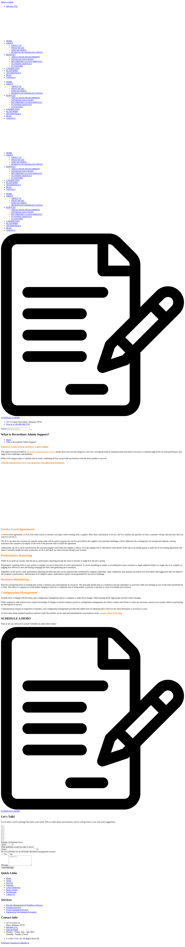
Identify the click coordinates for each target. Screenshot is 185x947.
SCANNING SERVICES (21, 64)
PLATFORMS (12, 71)
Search (4, 429)
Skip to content (7, 2)
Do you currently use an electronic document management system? (28, 852)
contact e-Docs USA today (111, 613)
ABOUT (9, 43)
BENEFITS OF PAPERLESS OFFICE (27, 52)
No (11, 854)
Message (5, 867)
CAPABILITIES (13, 68)
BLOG (9, 75)
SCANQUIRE (17, 66)
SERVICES (11, 55)
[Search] (31, 429)
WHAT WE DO (17, 48)
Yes (5, 854)
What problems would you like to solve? (17, 847)
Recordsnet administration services (41, 452)
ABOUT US (16, 45)
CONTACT (11, 77)
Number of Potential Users (12, 842)
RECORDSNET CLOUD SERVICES (26, 61)
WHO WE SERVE (18, 50)
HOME (9, 41)
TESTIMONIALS (13, 73)
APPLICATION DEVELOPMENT (25, 57)
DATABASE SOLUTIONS (22, 59)
